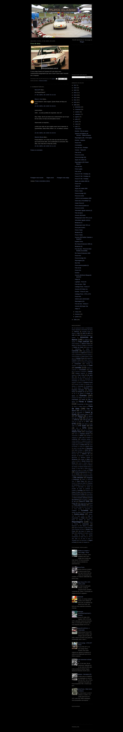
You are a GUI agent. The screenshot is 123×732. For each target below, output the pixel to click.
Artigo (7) (77, 308)
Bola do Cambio (82, 345)
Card (73, 354)
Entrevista (80, 386)
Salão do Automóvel (78, 527)
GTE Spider (82, 426)
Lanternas (74, 439)
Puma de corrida (79, 155)
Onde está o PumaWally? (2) (82, 200)
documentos (83, 380)
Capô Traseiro (75, 352)
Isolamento (74, 437)
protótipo (80, 490)
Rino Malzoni (83, 525)
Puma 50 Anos (87, 492)
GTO (77, 428)
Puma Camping (81, 496)
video (80, 542)
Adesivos (76, 331)
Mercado (74, 455)
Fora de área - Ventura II (81, 303)
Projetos (74, 490)
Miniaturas (75, 459)
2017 (75, 85)
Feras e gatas (78, 169)
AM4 (73, 335)
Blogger (82, 42)
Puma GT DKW (84, 501)
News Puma (87, 463)
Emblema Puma (88, 382)
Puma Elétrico (84, 499)
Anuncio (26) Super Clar (81, 306)
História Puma (76, 432)
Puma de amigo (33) (80, 157)
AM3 (88, 333)
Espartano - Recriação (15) (84, 674)
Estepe (90, 391)
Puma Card (90, 496)
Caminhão (75, 351)
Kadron (89, 437)
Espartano (86, 388)
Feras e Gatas (79, 191)
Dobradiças (74, 380)
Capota (83, 352)
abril (76, 126)
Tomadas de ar (75, 540)
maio (76, 124)
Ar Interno (86, 340)
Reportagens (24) (79, 260)
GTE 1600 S (85, 424)
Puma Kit (90, 503)
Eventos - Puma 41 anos (81, 291)
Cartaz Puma (84, 356)
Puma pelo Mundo (80, 505)
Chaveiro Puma (76, 360)
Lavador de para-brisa (77, 442)
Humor (76, 433)
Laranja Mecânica (76, 441)
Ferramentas (80, 404)
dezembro (78, 107)
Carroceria (78, 354)
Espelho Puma (79, 241)
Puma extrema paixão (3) (82, 265)
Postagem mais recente (37, 177)
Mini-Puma (74, 457)
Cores (91, 365)
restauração (85, 524)
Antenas (73, 337)
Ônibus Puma (88, 468)
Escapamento (89, 386)
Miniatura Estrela (85, 457)
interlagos (89, 435)
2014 (75, 92)
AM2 (84, 333)
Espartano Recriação (78, 390)
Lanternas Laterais (85, 439)
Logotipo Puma (89, 446)
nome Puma (74, 464)
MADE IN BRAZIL (79, 450)
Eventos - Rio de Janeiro (81, 131)
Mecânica (80, 452)
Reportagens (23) (79, 301)
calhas (87, 349)
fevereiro (77, 314)
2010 (75, 102)
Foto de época (79, 213)
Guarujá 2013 (76, 430)
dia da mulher (82, 377)
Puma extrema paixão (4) (82, 205)
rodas (91, 525)
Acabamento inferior (80, 327)
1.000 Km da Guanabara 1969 (83, 198)
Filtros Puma (82, 406)
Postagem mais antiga (63, 177)
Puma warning (78, 508)
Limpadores (88, 442)
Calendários (78, 349)
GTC (87, 421)
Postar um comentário (36, 150)
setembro (78, 114)
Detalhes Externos (80, 373)
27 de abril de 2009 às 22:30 (45, 94)
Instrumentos (75, 435)
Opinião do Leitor (76, 470)
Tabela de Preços (79, 535)
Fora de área (43, 80)
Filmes (75, 406)
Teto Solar (74, 538)
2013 (75, 95)
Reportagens (77, 522)
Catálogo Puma (80, 358)
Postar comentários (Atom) (42, 181)
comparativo (77, 363)
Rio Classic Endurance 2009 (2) (83, 244)
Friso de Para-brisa (77, 412)
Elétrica (80, 382)
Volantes (85, 542)
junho (76, 121)
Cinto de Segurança (87, 361)
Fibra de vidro (89, 404)
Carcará (89, 352)
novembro (78, 109)
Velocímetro (84, 540)
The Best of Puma (85, 538)
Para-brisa (85, 474)
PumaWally (84, 510)
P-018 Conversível (80, 472)
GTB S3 (74, 421)
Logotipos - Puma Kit (80, 281)
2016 (75, 87)
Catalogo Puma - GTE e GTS (83, 294)
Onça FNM (80, 468)
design (90, 371)
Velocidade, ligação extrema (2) (83, 210)
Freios (89, 410)
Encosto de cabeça (79, 384)
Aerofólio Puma (86, 331)
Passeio (80, 475)
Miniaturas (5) (78, 246)
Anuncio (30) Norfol (80, 215)
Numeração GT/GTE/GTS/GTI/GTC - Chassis (84, 613)
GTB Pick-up (89, 418)
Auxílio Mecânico (76, 343)
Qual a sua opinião (87, 512)
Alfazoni (73, 333)
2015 (75, 90)
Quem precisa (81, 516)
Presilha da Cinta (77, 488)
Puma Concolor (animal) (80, 497)
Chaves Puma (87, 360)
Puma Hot (75, 503)
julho (76, 119)
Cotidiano (89, 367)
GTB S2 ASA (86, 419)
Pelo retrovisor (78, 477)
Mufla (78, 461)
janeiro (77, 316)
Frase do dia (83, 410)
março (77, 311)
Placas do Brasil (81, 483)
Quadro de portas (76, 512)
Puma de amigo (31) (80, 258)
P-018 (91, 470)
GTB (80, 418)
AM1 (78, 333)
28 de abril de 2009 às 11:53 (45, 146)
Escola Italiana (77, 388)
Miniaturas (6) (78, 232)
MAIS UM (87, 450)
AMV (78, 335)
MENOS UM (85, 453)
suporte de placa (89, 533)
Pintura (83, 479)
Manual (73, 452)
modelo (82, 459)
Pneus (83, 485)
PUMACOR (80, 597)
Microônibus (81, 455)
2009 (75, 105)
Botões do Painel (78, 347)
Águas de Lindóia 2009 (81, 188)
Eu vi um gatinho (79, 393)
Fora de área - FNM (80, 284)
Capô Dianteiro (86, 350)
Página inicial (50, 177)
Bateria (73, 345)
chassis (89, 358)
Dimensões (87, 378)
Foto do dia (78, 152)
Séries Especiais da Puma (78, 529)
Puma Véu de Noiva (88, 507)
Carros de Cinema (87, 354)
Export (89, 397)
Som (73, 533)
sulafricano (80, 533)
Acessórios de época (87, 329)
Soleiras (88, 531)
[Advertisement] (45, 163)
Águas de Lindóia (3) (80, 159)
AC (72, 327)
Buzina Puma (89, 347)
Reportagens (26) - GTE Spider (83, 137)
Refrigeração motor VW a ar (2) (83, 217)
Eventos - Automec (80, 140)
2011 (75, 100)
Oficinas (73, 468)
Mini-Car (88, 455)
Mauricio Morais (39, 137)
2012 (75, 97)
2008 (75, 319)
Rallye (83, 518)
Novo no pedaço (83, 464)
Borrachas (90, 345)
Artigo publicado (83, 341)
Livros (81, 446)
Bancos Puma (86, 343)
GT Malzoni (79, 416)
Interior (81, 435)
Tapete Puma (84, 536)
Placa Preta (80, 481)
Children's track (76, 361)
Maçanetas (90, 448)
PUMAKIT (74, 510)
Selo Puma (88, 527)
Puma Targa (79, 507)
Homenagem (89, 432)
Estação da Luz (82, 391)
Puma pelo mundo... (80, 227)
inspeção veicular (85, 433)
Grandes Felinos (84, 414)
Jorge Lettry (82, 437)
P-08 (88, 472)
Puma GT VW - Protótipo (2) (82, 176)
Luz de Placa (81, 448)
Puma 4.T (88, 490)
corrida (78, 367)
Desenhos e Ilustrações (81, 371)
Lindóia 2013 (83, 444)
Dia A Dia (77, 263)
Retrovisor (74, 525)
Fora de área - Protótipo (81, 147)
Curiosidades (78, 145)
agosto (77, 116)
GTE (74, 424)
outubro (77, 112)
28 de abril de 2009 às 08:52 (45, 106)
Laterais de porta (86, 441)
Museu (74, 463)
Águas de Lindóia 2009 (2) (82, 181)
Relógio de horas (84, 519)
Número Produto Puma (85, 466)
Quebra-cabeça (79, 514)
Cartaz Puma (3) (79, 203)
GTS (84, 428)
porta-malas (81, 486)
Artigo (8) (77, 279)
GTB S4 (81, 421)
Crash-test (74, 369)
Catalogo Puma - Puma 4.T (82, 286)
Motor (88, 459)
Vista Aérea (78, 128)
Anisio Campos (87, 335)
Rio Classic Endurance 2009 (82, 253)
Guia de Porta (87, 430)
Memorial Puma (75, 453)
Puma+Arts (78, 142)
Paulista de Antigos (88, 475)
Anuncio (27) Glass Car (81, 289)
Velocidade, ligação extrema (82, 220)
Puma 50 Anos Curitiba (78, 494)
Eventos (77, 272)
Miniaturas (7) (78, 222)
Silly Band (81, 531)
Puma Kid (83, 503)
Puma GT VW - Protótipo (81, 178)
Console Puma (82, 365)
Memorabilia (88, 452)
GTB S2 (76, 419)
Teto (90, 536)
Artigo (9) (77, 186)
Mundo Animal (86, 461)
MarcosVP (37, 90)
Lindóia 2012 (75, 444)
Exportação (75, 399)
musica (80, 463)
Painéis (78, 474)
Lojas (75, 448)
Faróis (83, 399)
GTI (91, 426)
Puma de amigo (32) (80, 193)
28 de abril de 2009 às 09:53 (45, 133)
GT (91, 414)
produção (87, 488)
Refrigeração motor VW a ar (82, 225)
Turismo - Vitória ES (80, 150)
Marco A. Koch (39, 99)
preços (88, 486)
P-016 (84, 470)
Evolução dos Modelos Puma (79, 397)
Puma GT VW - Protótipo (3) (82, 174)
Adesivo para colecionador (82, 299)
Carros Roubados (76, 356)
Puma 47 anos (76, 492)
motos (73, 461)
